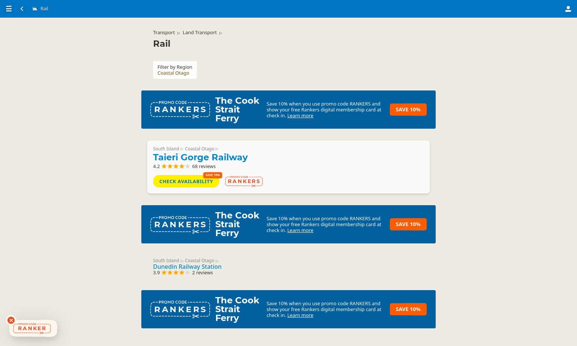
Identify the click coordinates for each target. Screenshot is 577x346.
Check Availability (186, 181)
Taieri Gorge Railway (200, 157)
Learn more (300, 115)
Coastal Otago (200, 149)
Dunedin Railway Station (187, 267)
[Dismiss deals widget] (11, 320)
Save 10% (408, 109)
